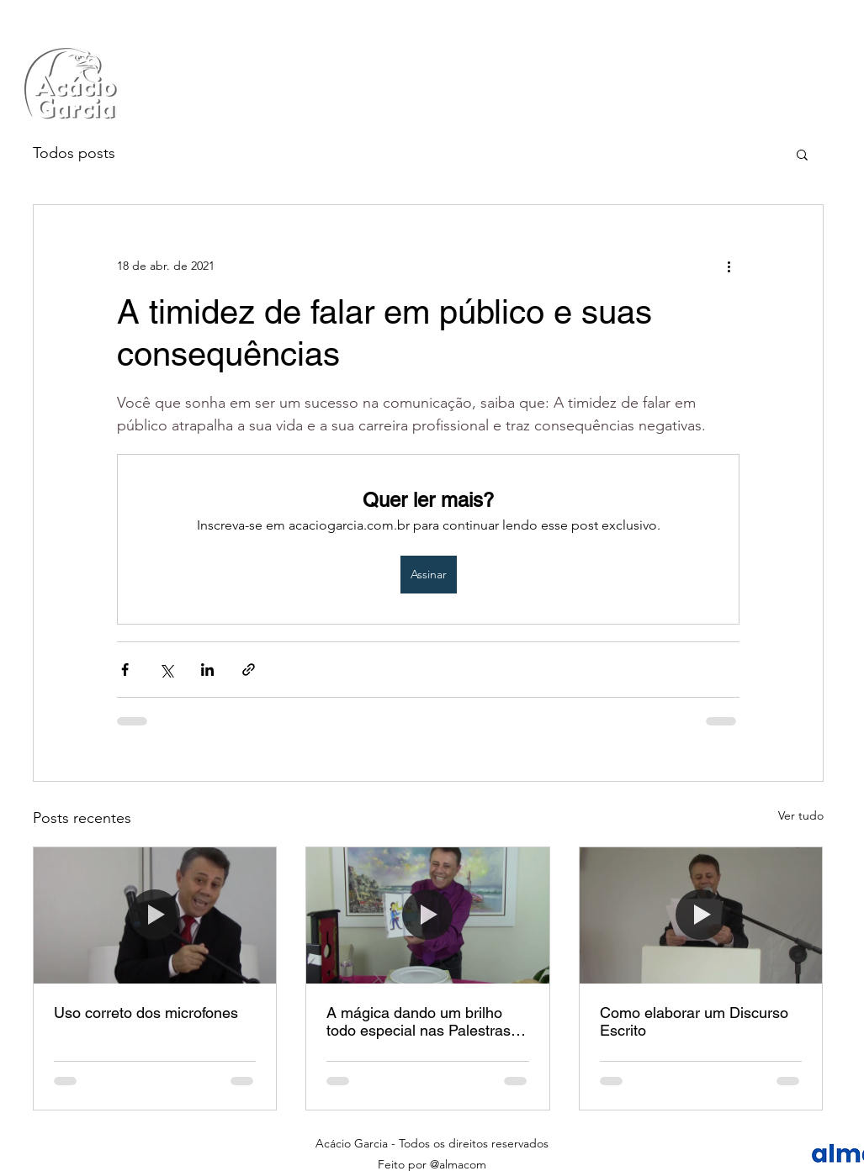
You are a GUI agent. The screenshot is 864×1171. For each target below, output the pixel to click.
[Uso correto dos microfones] (155, 915)
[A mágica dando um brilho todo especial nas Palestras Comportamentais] (427, 915)
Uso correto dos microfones (146, 1012)
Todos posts (74, 153)
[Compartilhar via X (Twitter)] (166, 670)
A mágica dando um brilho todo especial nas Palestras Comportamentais (418, 1021)
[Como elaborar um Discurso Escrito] (701, 915)
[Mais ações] (729, 266)
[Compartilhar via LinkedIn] (207, 670)
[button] (802, 154)
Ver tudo (801, 815)
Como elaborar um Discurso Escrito (694, 1021)
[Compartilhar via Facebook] (125, 670)
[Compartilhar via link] (249, 670)
